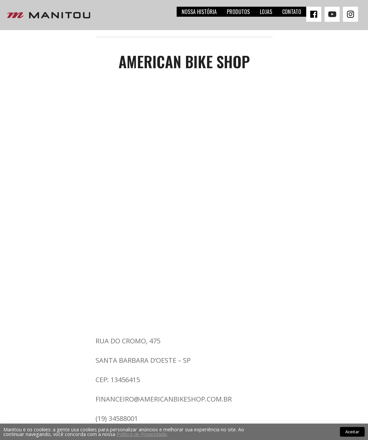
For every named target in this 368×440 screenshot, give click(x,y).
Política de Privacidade (142, 434)
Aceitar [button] (352, 432)
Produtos (238, 12)
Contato (291, 12)
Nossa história (199, 12)
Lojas (266, 12)
